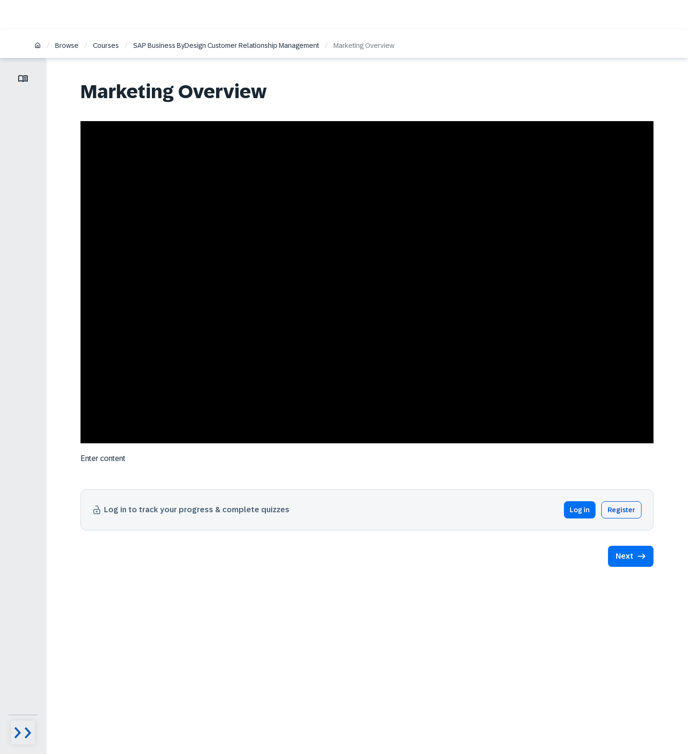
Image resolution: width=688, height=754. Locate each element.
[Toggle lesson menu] (23, 78)
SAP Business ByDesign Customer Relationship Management (226, 45)
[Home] (37, 46)
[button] (631, 556)
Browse (67, 45)
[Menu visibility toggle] (23, 732)
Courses (106, 45)
